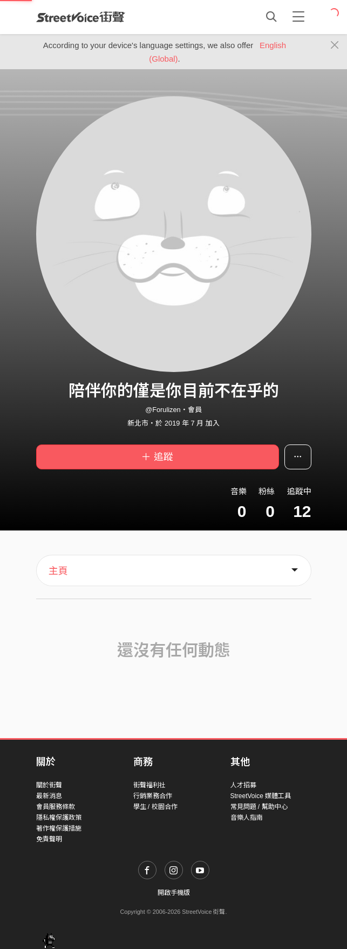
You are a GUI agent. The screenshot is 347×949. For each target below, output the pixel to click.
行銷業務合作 (152, 796)
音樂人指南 (246, 817)
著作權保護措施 (58, 828)
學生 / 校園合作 (155, 807)
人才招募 (243, 785)
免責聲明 (49, 839)
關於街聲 (49, 785)
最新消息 (49, 796)
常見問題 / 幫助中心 (259, 807)
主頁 (58, 571)
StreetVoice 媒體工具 (260, 796)
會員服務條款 (55, 807)
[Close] (335, 45)
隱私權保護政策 (58, 817)
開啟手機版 (174, 893)
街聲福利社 (149, 785)
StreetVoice (80, 16)
